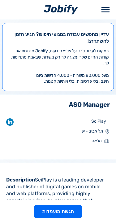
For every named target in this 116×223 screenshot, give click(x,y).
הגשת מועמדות (58, 211)
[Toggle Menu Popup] (105, 9)
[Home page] (61, 9)
